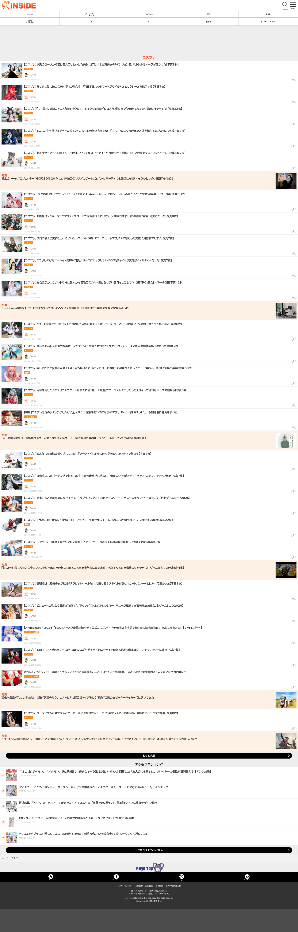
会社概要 (159, 886)
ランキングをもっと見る (149, 850)
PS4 (268, 14)
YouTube (247, 880)
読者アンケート (30, 21)
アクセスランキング (89, 14)
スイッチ (149, 14)
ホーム (30, 14)
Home (50, 880)
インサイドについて (125, 886)
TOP (149, 867)
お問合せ (139, 886)
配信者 (208, 21)
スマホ (89, 21)
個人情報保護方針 (173, 886)
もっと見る (149, 755)
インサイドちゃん (268, 21)
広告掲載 (149, 886)
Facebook (116, 880)
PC (149, 21)
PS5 (208, 14)
